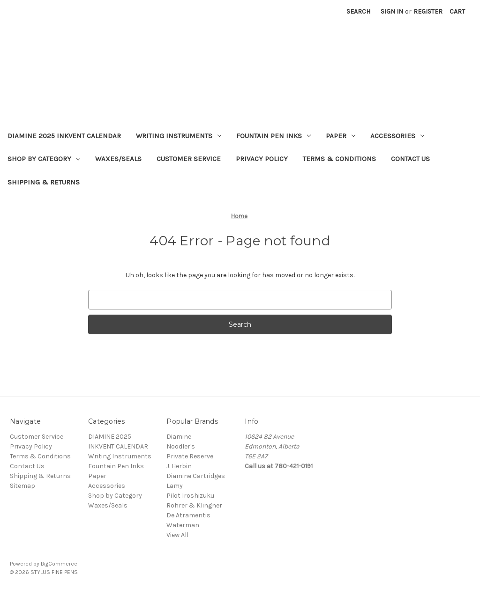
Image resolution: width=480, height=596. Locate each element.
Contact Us (410, 159)
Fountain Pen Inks (273, 136)
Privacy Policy (262, 159)
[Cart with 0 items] (457, 11)
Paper (340, 136)
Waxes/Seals (118, 159)
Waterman (182, 525)
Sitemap (22, 486)
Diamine (178, 437)
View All (177, 535)
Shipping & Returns (44, 182)
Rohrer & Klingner (194, 505)
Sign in (392, 11)
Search (358, 11)
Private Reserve (189, 456)
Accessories (397, 136)
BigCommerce (59, 563)
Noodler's (180, 446)
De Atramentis (188, 515)
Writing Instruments (178, 136)
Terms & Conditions (339, 159)
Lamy (174, 486)
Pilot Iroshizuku (190, 496)
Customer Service (189, 159)
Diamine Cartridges (195, 476)
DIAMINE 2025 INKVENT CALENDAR (64, 136)
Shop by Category (44, 159)
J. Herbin (179, 466)
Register (427, 11)
